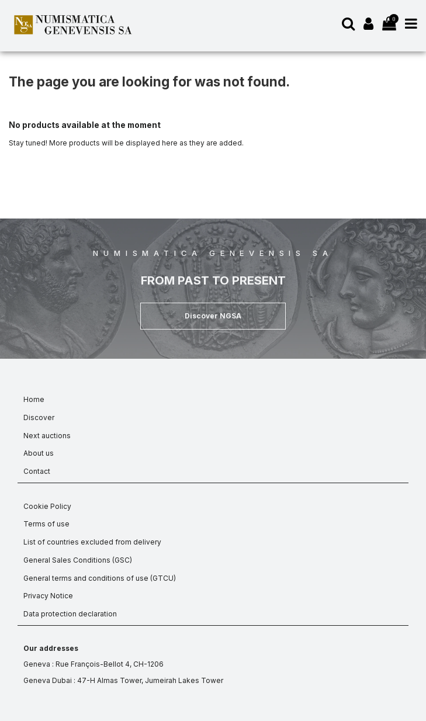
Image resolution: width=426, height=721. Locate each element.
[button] (213, 316)
